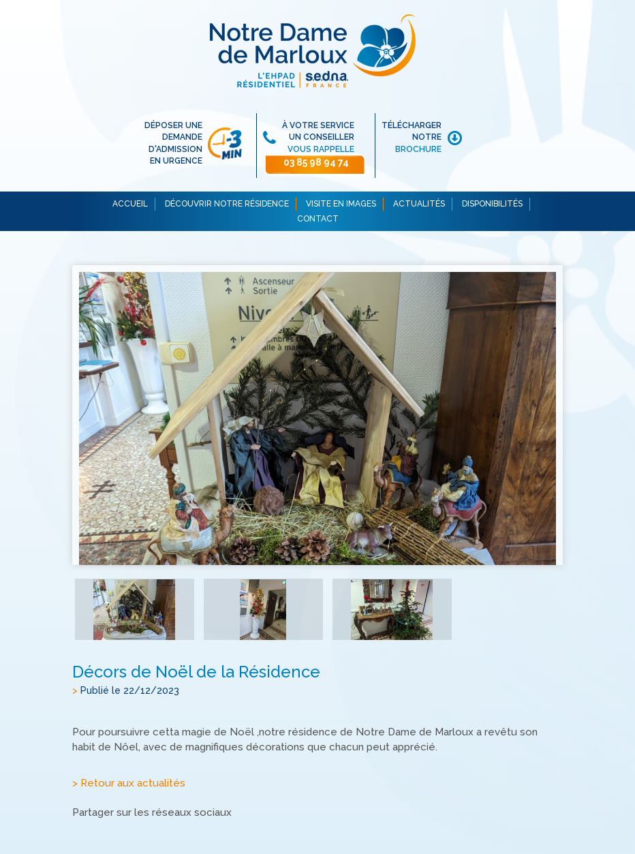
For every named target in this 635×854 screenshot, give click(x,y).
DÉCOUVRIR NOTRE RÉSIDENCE (227, 204)
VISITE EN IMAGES (341, 204)
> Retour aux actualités (128, 783)
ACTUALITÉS (419, 204)
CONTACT (318, 219)
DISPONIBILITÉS (492, 204)
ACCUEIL (130, 204)
